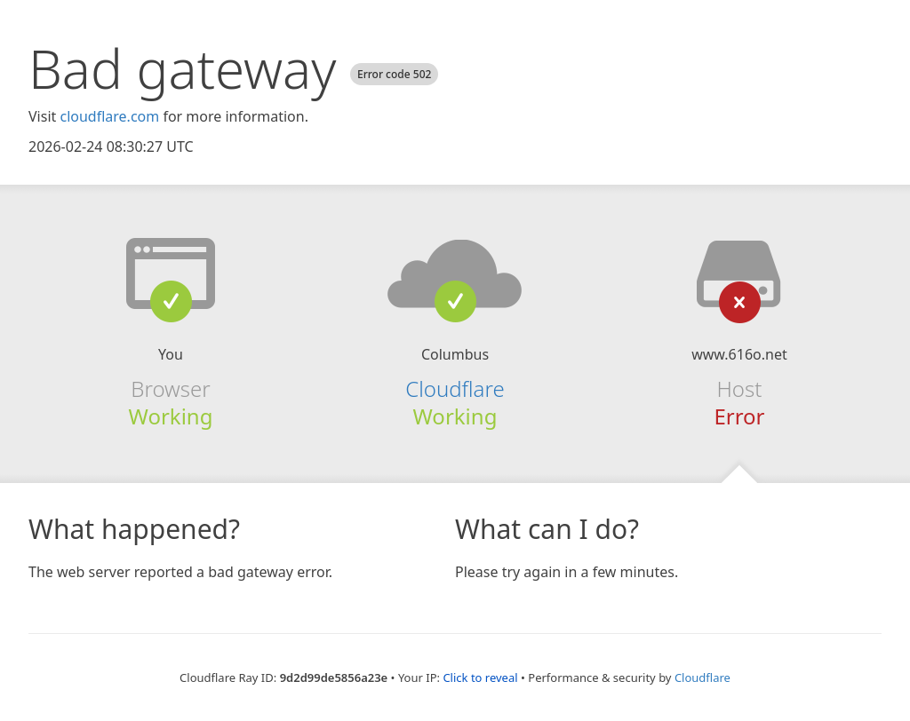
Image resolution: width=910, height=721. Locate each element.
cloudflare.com (109, 116)
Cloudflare (454, 388)
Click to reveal (480, 677)
